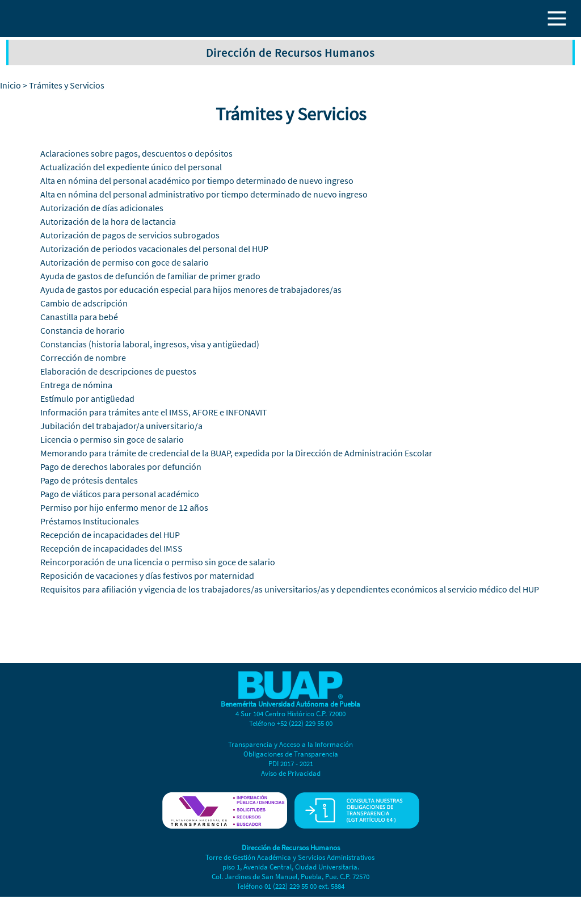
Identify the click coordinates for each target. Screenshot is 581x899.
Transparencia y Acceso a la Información (290, 744)
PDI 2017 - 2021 (290, 763)
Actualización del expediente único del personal (131, 167)
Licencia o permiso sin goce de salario (112, 439)
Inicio (10, 85)
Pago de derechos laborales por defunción (120, 466)
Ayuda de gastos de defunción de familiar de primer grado (150, 276)
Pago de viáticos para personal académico (119, 493)
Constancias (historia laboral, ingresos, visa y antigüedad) (149, 344)
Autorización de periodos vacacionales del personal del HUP (154, 248)
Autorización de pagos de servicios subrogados (130, 235)
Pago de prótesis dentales (89, 480)
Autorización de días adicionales (101, 207)
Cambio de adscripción (84, 303)
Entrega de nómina (76, 384)
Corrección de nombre (83, 357)
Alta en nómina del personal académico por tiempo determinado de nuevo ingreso (196, 180)
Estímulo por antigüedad (87, 398)
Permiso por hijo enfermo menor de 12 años (124, 507)
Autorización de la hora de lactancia (108, 221)
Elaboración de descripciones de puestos (118, 371)
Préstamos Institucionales (89, 521)
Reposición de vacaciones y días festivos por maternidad (147, 575)
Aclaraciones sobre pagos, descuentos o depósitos (136, 153)
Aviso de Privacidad (291, 773)
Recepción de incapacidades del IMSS (111, 548)
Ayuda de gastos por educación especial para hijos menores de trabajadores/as (191, 289)
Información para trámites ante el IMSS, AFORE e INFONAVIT (153, 412)
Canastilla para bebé (79, 316)
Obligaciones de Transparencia (290, 754)
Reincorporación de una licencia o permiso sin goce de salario (157, 562)
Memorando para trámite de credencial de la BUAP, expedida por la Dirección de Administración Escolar (236, 453)
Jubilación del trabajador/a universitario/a (121, 425)
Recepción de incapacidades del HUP (110, 534)
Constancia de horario (82, 330)
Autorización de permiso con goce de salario (124, 262)
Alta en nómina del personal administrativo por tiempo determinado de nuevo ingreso (204, 194)
